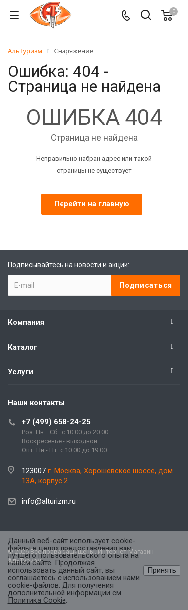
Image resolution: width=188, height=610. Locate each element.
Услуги (20, 371)
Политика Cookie (37, 600)
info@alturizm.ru (49, 501)
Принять (161, 570)
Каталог (22, 347)
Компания (26, 322)
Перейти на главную (91, 203)
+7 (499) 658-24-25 (56, 421)
